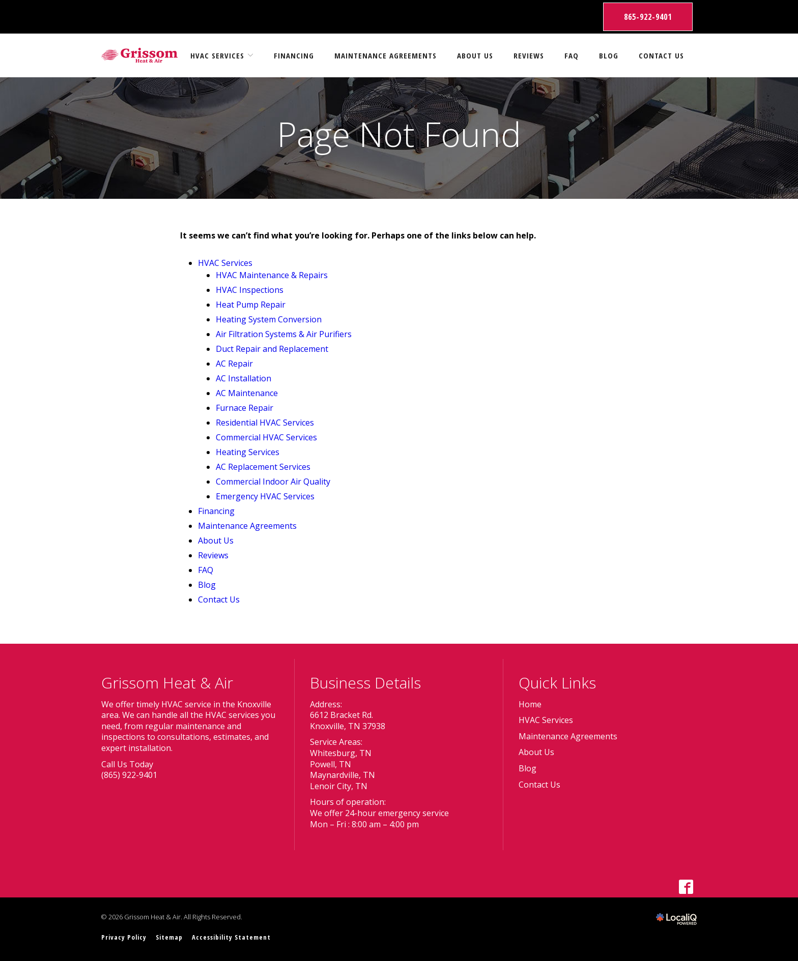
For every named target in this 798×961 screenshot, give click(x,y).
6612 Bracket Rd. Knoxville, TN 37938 (347, 720)
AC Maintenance (247, 393)
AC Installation (243, 378)
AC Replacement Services (263, 466)
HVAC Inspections (249, 289)
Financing (294, 55)
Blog (608, 55)
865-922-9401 (648, 16)
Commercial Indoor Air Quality (273, 481)
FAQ (571, 55)
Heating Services (247, 452)
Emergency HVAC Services (265, 496)
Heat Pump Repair (251, 304)
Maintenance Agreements (385, 55)
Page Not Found (399, 134)
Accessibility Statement (231, 937)
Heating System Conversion (269, 319)
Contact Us (661, 55)
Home (530, 704)
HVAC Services (217, 55)
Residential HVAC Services (265, 422)
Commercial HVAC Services (266, 437)
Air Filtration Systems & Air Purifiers (284, 334)
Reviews (529, 55)
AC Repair (234, 363)
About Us (475, 55)
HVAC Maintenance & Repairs (272, 275)
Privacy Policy (124, 937)
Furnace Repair (244, 407)
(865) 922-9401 (129, 774)
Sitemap (169, 937)
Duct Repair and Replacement (272, 348)
